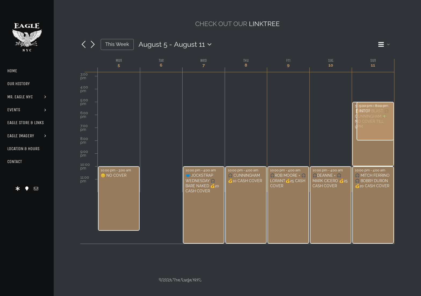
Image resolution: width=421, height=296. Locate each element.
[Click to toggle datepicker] (176, 44)
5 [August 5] (119, 65)
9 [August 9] (288, 65)
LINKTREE (264, 24)
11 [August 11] (373, 65)
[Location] (26, 188)
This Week (117, 44)
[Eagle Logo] (27, 18)
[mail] (36, 188)
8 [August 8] (246, 65)
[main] (237, 139)
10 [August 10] (330, 65)
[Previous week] (83, 45)
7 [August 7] (203, 65)
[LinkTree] (18, 188)
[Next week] (92, 45)
